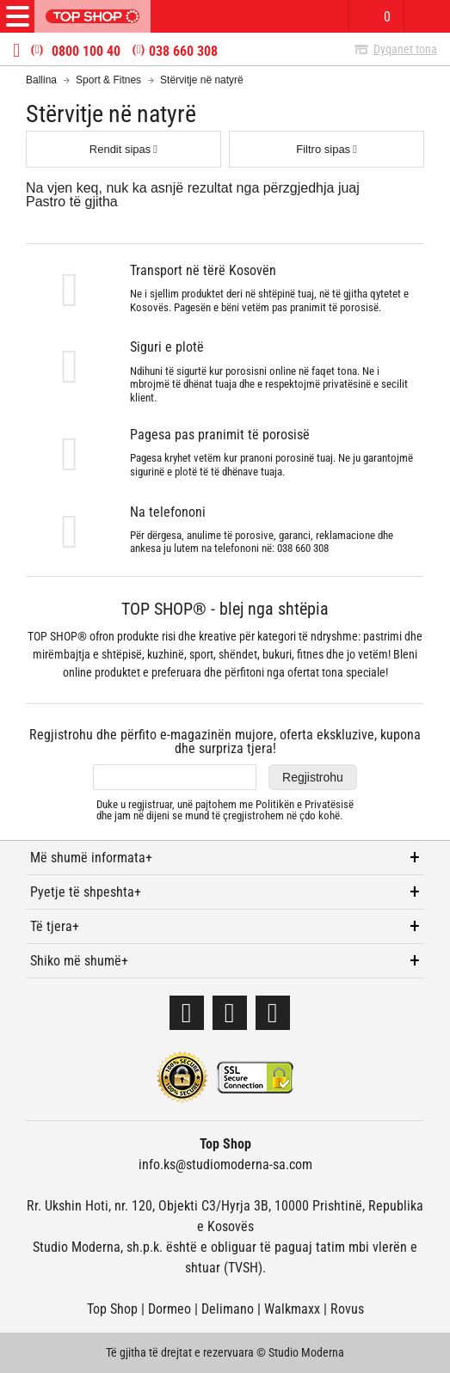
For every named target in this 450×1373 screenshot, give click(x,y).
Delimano (227, 1309)
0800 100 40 (86, 51)
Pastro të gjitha (72, 201)
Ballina (41, 80)
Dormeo (169, 1309)
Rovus (347, 1309)
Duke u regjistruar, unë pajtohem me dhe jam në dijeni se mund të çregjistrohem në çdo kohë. (225, 810)
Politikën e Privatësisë (305, 804)
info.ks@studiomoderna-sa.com (225, 1164)
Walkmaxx (292, 1309)
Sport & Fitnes (108, 80)
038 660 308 (183, 51)
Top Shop (112, 1309)
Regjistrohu (312, 777)
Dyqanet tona (405, 49)
